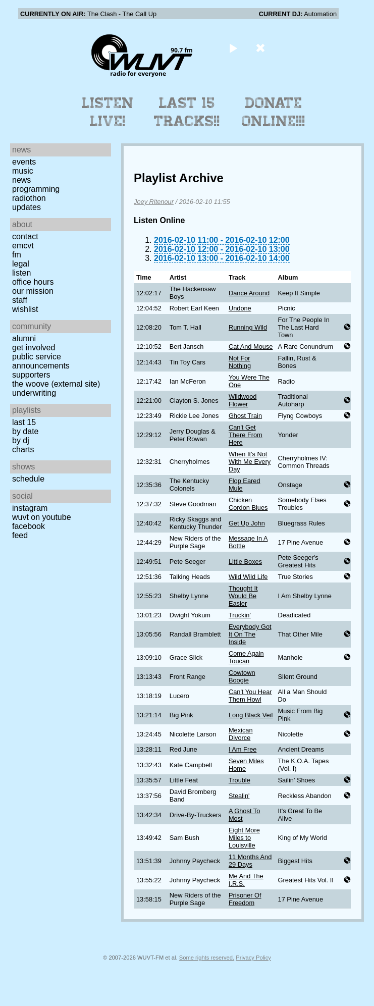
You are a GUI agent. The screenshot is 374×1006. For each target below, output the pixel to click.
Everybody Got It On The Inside (250, 634)
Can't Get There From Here (245, 434)
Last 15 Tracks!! (187, 112)
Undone (240, 308)
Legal (20, 263)
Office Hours (33, 282)
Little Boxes (245, 561)
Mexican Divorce (241, 734)
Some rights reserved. (206, 958)
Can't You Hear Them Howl (250, 695)
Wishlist (25, 309)
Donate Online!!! (273, 112)
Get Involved (33, 347)
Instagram (29, 508)
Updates (26, 207)
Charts (23, 449)
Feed (20, 535)
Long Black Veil (251, 715)
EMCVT (23, 245)
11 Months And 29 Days (250, 860)
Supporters (31, 374)
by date (25, 431)
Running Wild (248, 327)
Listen (21, 273)
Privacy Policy (253, 958)
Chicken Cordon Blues (248, 503)
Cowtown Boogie (242, 676)
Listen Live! (108, 112)
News (21, 180)
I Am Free (242, 749)
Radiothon (29, 198)
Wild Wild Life (248, 576)
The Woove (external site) (56, 384)
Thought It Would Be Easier (243, 596)
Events (24, 161)
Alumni (24, 338)
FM (16, 254)
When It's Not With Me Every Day (250, 461)
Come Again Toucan (246, 657)
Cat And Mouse (251, 346)
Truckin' (240, 615)
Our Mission (33, 291)
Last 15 (24, 422)
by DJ (20, 440)
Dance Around (249, 293)
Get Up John (247, 523)
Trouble (239, 780)
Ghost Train (245, 415)
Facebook (28, 526)
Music (22, 171)
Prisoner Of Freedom (245, 899)
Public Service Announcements (41, 361)
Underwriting (34, 393)
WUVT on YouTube (41, 517)
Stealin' (239, 796)
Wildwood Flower (242, 400)
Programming (36, 189)
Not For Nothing (240, 361)
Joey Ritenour (154, 201)
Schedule (28, 478)
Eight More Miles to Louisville (244, 837)
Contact (25, 236)
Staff (19, 300)
